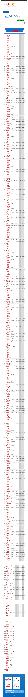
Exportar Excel (20, 20)
